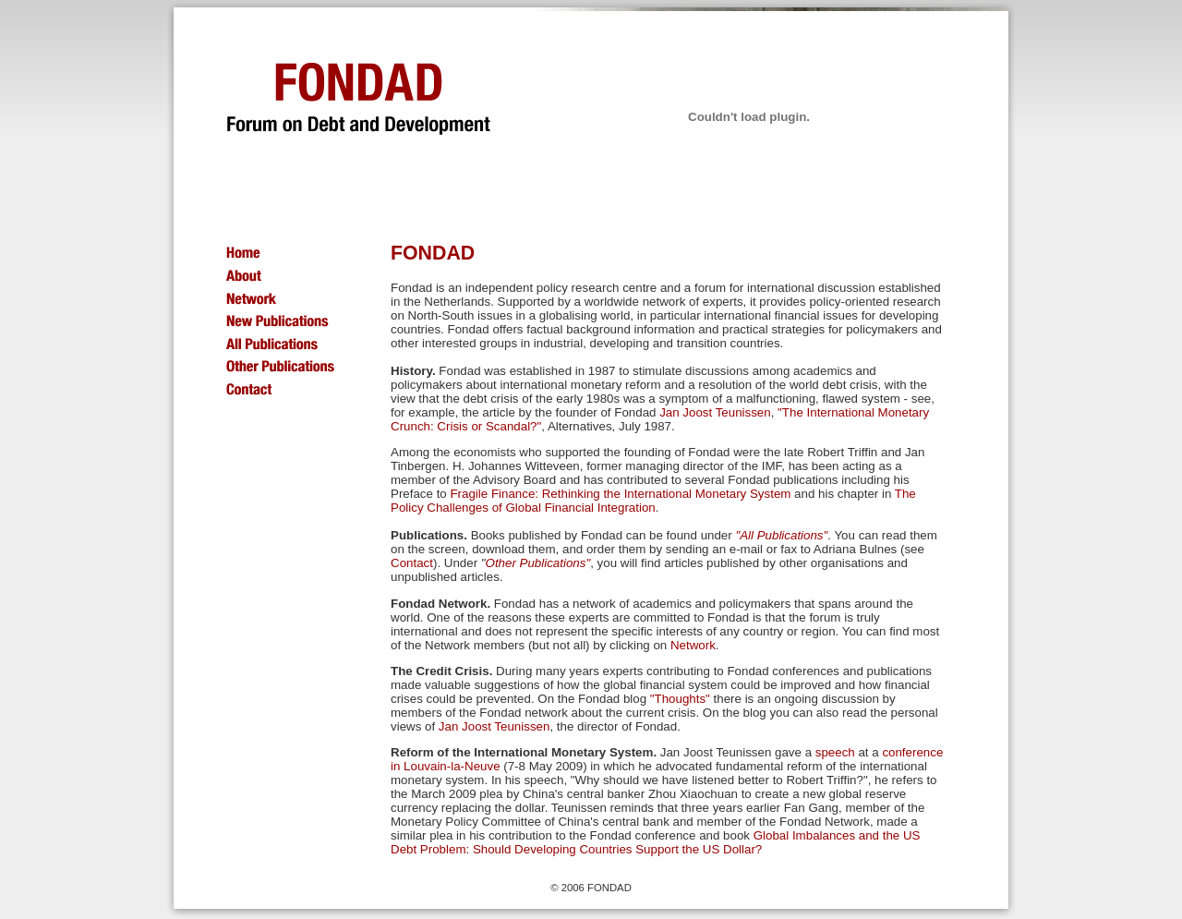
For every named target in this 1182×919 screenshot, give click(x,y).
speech (835, 752)
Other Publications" (538, 563)
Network (693, 645)
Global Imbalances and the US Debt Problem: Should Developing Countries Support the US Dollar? (655, 842)
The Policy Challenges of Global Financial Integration (653, 500)
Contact (412, 563)
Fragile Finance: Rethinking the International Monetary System (620, 494)
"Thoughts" (680, 699)
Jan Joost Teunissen (715, 412)
